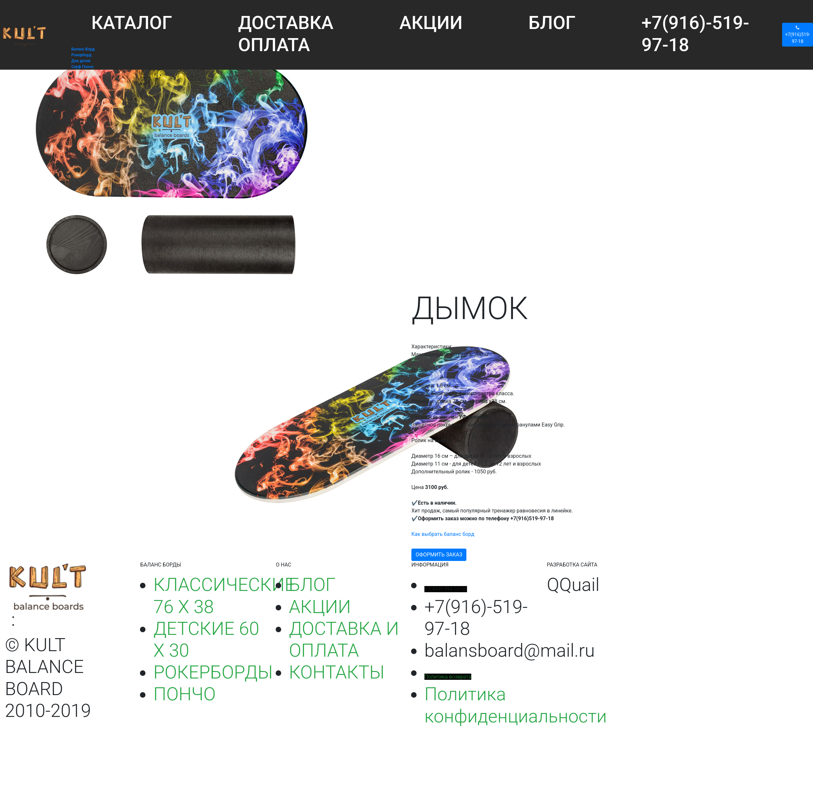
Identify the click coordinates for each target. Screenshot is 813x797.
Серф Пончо (82, 66)
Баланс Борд (83, 49)
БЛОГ (552, 23)
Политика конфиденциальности (515, 705)
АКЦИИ (430, 23)
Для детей (80, 61)
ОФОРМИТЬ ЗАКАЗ (439, 555)
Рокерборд (81, 55)
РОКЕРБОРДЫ (213, 672)
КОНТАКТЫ (337, 672)
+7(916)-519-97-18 (695, 33)
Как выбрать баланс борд (442, 534)
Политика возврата (447, 677)
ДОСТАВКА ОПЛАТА (286, 33)
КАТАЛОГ (131, 23)
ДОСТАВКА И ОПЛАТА (344, 639)
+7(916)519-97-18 (797, 34)
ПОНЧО (184, 694)
